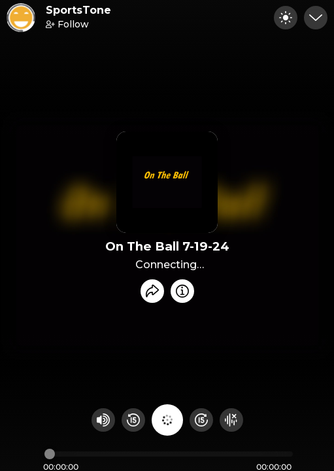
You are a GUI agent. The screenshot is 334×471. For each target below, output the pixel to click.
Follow (67, 24)
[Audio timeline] (168, 454)
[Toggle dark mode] (285, 17)
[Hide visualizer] (231, 420)
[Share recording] (152, 291)
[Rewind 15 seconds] (133, 420)
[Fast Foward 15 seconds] (201, 420)
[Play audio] (167, 420)
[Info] (182, 291)
